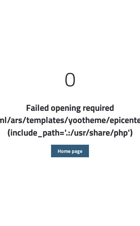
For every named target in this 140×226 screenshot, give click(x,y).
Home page (70, 151)
